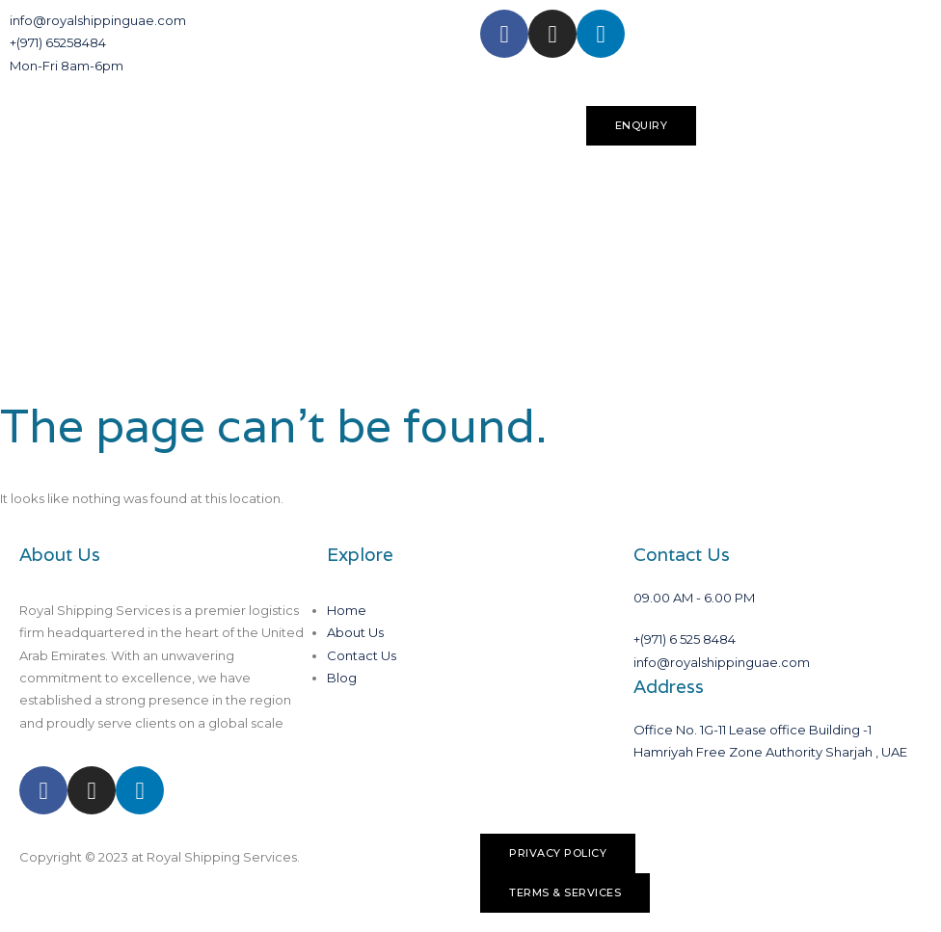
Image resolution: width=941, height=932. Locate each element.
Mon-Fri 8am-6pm (66, 65)
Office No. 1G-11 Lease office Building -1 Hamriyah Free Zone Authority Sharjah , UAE (770, 740)
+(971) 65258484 (58, 42)
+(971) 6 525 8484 (684, 639)
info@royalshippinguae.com (98, 20)
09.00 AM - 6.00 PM (694, 597)
